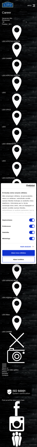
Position (5, 24)
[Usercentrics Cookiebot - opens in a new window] (26, 186)
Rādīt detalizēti (25, 246)
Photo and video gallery (10, 370)
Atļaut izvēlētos (18, 259)
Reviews (5, 373)
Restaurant (6, 20)
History (4, 372)
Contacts (5, 375)
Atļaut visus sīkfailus (18, 253)
